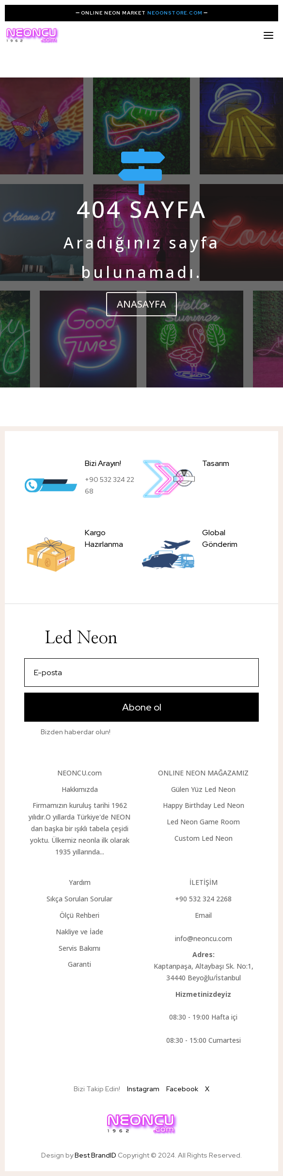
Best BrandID (96, 1155)
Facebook (182, 1088)
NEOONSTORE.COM (175, 13)
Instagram (143, 1088)
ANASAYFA (141, 303)
